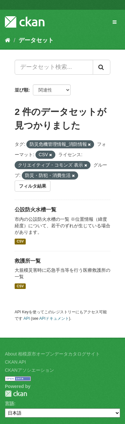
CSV (20, 241)
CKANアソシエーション (29, 370)
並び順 (21, 90)
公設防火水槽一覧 (35, 209)
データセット (36, 40)
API (26, 318)
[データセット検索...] (54, 67)
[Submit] (101, 67)
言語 (9, 403)
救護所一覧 (28, 261)
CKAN (16, 393)
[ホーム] (7, 40)
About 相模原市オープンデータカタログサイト (52, 353)
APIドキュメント (54, 318)
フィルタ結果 (32, 186)
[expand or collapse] (114, 22)
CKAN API (15, 362)
